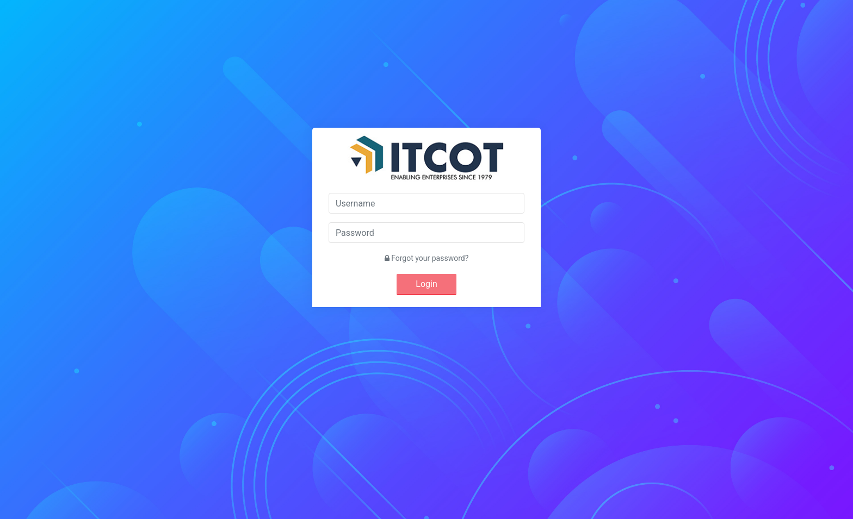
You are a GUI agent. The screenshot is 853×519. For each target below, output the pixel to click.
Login (426, 284)
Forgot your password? (427, 258)
